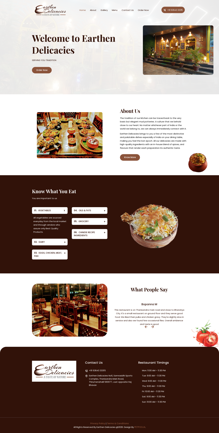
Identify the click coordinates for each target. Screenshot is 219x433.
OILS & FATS (82, 210)
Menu (114, 10)
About (93, 10)
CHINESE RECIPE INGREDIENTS (84, 234)
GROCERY (81, 221)
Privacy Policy (97, 423)
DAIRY (39, 242)
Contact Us (128, 10)
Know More (130, 157)
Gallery (104, 10)
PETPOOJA (139, 427)
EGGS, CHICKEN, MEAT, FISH (48, 254)
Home (82, 10)
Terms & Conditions (118, 423)
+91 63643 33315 (173, 10)
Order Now (143, 10)
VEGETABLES (42, 210)
